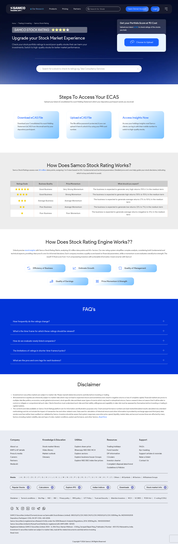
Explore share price (83, 446)
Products (53, 9)
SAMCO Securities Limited (20, 515)
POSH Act (147, 498)
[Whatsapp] (44, 508)
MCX (130, 498)
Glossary (46, 457)
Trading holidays (114, 446)
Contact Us (144, 460)
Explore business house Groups (88, 457)
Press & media (16, 453)
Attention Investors (118, 498)
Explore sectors (81, 453)
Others (116, 477)
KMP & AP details (17, 450)
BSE (55, 498)
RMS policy (77, 498)
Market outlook (48, 453)
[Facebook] (12, 508)
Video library (47, 450)
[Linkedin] (28, 508)
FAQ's (141, 446)
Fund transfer (112, 450)
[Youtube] (33, 508)
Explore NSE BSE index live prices (89, 460)
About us (14, 446)
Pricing (65, 9)
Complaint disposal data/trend (120, 464)
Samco (152, 123)
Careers (13, 457)
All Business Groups (150, 477)
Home (14, 23)
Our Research (38, 9)
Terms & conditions (28, 498)
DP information (113, 453)
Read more (14, 533)
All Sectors (136, 477)
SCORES (138, 498)
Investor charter (114, 460)
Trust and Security (101, 498)
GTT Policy (88, 498)
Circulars (110, 457)
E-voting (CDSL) (160, 498)
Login (155, 9)
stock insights (30, 250)
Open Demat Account (137, 9)
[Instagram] (22, 508)
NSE (49, 498)
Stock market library (51, 446)
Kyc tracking (144, 450)
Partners (77, 9)
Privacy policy (65, 498)
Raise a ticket (144, 457)
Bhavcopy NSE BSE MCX (85, 450)
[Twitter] (17, 508)
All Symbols (126, 477)
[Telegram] (38, 508)
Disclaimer (14, 498)
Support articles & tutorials (150, 453)
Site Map (41, 498)
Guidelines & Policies (115, 467)
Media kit (14, 464)
